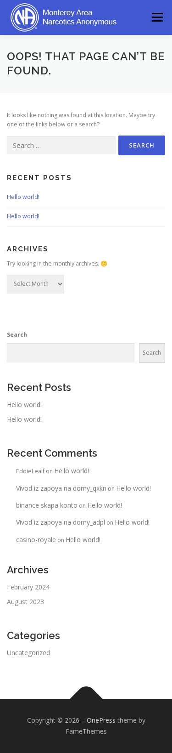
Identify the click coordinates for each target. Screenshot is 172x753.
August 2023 (25, 601)
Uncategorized (28, 652)
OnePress (101, 720)
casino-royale (36, 539)
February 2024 (28, 587)
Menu (156, 17)
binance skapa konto (47, 505)
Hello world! (23, 197)
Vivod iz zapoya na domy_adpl (60, 522)
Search (17, 335)
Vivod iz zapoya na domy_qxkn (61, 488)
